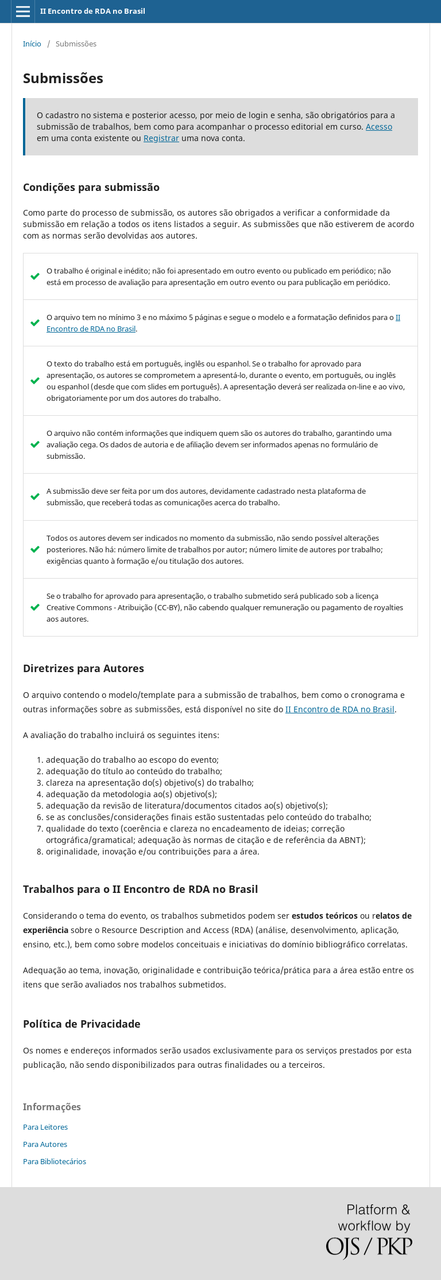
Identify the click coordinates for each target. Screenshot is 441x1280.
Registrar (161, 137)
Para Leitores (45, 1127)
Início (32, 43)
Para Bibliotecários (54, 1161)
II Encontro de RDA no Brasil (92, 11)
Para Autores (45, 1144)
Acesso (379, 126)
